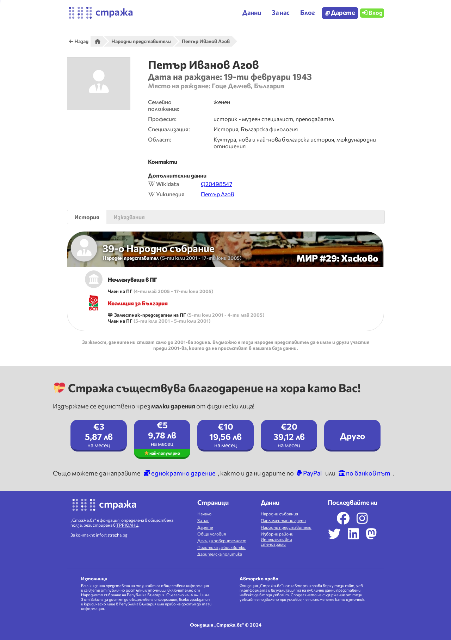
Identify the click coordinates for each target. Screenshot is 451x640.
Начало (204, 513)
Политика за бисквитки (221, 547)
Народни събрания (279, 513)
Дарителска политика (219, 553)
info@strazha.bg (112, 534)
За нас (203, 520)
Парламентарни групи (283, 520)
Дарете (340, 12)
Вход (372, 12)
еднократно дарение (180, 473)
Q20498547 (216, 183)
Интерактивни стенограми (276, 541)
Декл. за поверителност (221, 540)
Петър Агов (217, 194)
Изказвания (129, 217)
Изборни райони (277, 533)
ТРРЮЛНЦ (127, 524)
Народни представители (286, 527)
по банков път (364, 473)
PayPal (309, 473)
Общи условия (211, 533)
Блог (307, 12)
